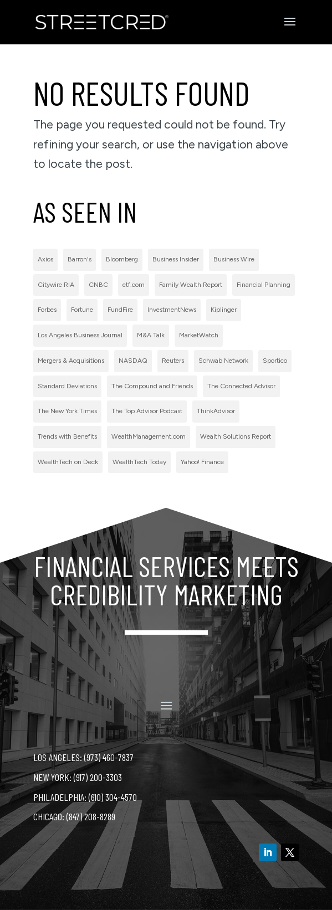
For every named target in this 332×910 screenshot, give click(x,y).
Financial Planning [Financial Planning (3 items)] (263, 285)
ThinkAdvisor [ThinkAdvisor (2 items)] (216, 411)
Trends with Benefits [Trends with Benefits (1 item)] (67, 436)
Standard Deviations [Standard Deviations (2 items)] (67, 386)
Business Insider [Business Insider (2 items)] (175, 259)
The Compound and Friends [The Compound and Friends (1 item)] (152, 386)
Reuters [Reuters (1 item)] (173, 360)
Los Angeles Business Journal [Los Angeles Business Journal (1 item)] (80, 335)
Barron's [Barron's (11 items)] (79, 259)
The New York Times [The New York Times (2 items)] (67, 411)
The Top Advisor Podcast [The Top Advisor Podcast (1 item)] (146, 411)
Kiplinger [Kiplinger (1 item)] (224, 309)
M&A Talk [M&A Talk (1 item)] (151, 335)
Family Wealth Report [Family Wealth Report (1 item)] (190, 285)
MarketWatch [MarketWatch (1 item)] (198, 335)
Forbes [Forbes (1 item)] (47, 309)
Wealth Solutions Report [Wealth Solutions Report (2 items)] (235, 436)
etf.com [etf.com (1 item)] (133, 285)
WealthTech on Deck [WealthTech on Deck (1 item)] (68, 462)
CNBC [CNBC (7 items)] (98, 285)
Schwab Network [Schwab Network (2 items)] (223, 360)
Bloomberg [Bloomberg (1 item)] (122, 259)
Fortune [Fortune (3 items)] (82, 309)
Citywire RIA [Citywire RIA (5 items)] (56, 285)
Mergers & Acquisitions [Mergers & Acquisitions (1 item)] (71, 360)
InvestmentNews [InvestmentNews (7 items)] (171, 309)
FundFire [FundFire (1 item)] (120, 309)
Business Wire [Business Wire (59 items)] (233, 259)
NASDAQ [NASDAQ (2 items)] (133, 360)
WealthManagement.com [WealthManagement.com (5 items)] (148, 436)
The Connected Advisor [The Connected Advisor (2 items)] (241, 386)
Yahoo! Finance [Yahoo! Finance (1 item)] (202, 462)
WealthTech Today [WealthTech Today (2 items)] (139, 462)
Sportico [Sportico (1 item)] (275, 360)
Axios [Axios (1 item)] (45, 259)
